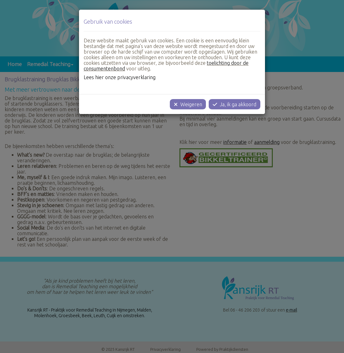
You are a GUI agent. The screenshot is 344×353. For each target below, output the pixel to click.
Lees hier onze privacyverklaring (120, 77)
